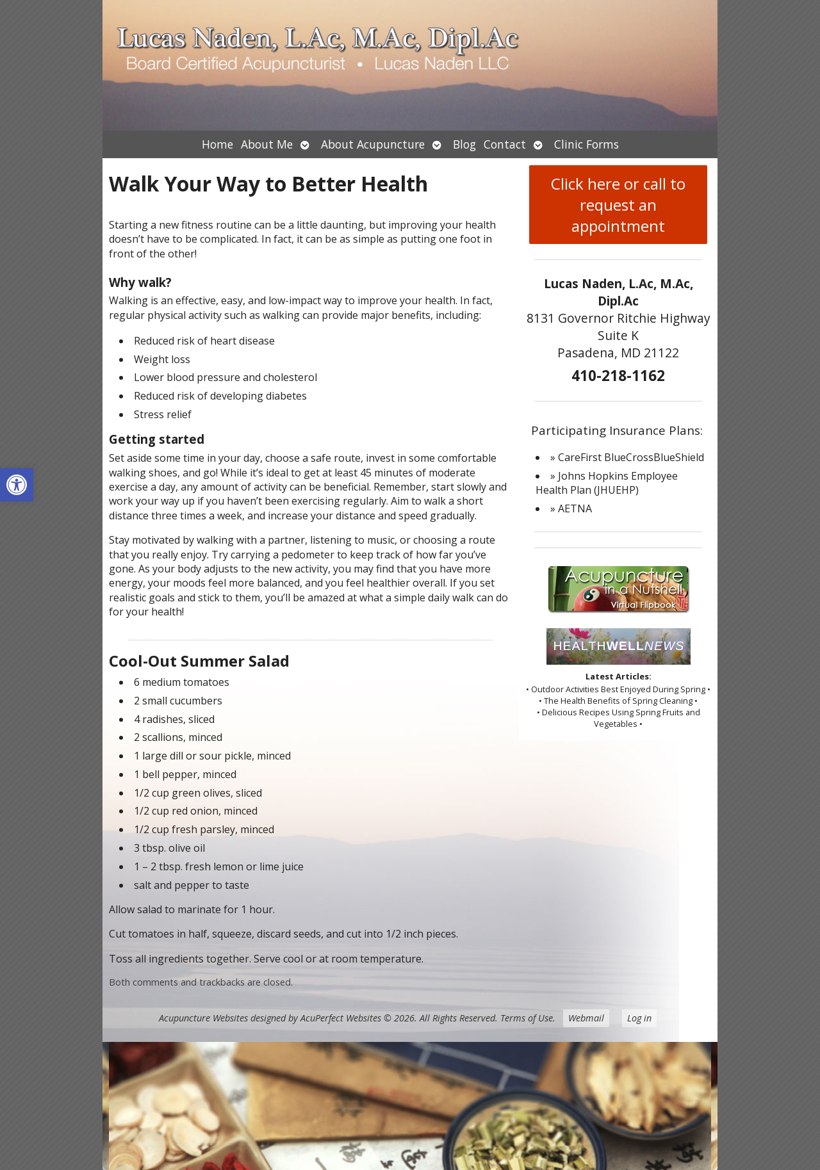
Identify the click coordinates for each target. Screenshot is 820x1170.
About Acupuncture (373, 144)
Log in (639, 1018)
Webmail (586, 1018)
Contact (505, 144)
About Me (267, 144)
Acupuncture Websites (203, 1018)
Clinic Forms (586, 144)
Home (217, 144)
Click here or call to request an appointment (618, 204)
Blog (464, 144)
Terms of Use (526, 1018)
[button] (16, 484)
